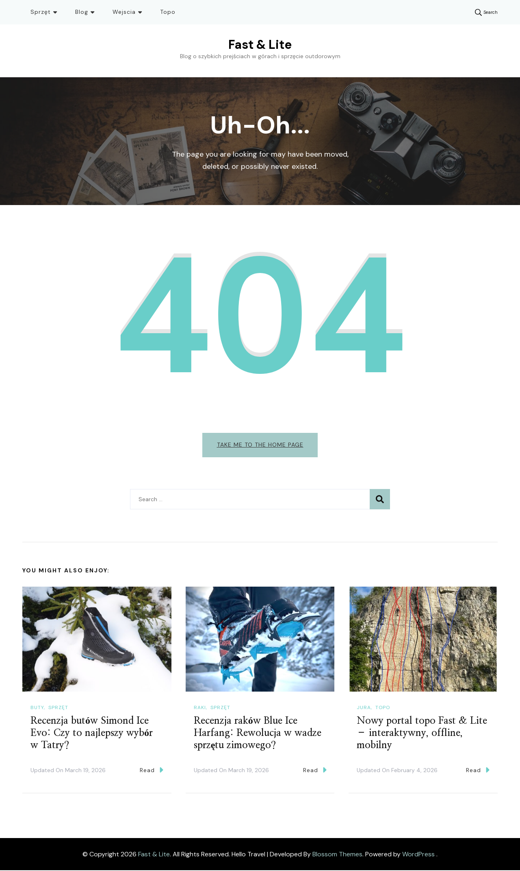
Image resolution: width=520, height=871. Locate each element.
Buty (37, 708)
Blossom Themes (337, 854)
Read (151, 770)
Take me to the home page (260, 444)
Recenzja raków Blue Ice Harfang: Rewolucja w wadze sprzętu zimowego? (257, 734)
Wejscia (124, 11)
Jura (364, 708)
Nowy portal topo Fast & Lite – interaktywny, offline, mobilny (422, 734)
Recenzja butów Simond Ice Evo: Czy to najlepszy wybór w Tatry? (91, 734)
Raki (200, 708)
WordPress (418, 854)
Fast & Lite (260, 44)
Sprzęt (40, 11)
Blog (81, 11)
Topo (168, 11)
